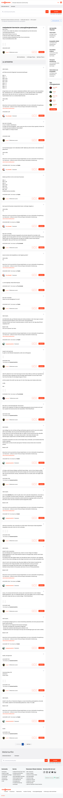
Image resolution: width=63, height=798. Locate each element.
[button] (43, 28)
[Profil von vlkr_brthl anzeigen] (53, 52)
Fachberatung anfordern (18, 773)
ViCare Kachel (52, 32)
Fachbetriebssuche (17, 774)
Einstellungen (5, 779)
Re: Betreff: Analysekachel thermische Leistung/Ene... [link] (14, 21)
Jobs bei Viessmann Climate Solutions (34, 784)
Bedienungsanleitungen (18, 778)
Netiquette (4, 771)
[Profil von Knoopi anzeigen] (52, 42)
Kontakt (6, 791)
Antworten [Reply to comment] (41, 115)
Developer (13, 6)
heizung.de (15, 784)
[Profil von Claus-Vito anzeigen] (55, 95)
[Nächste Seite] (29, 744)
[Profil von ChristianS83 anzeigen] (53, 63)
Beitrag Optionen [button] (55, 20)
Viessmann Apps (30, 778)
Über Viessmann (30, 771)
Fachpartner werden (31, 781)
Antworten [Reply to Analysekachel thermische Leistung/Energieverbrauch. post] (41, 52)
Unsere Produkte (30, 773)
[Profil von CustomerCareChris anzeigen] (10, 344)
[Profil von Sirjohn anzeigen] (7, 52)
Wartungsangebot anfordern (19, 776)
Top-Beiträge (4, 776)
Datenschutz (19, 791)
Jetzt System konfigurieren (8, 108)
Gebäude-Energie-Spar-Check (19, 771)
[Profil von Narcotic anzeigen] (7, 398)
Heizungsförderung (17, 779)
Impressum (12, 791)
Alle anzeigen (53, 109)
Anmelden (61, 2)
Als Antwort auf (15, 165)
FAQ (58, 2)
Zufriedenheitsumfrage (7, 774)
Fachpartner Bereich (31, 779)
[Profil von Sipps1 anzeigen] (52, 34)
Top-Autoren (4, 778)
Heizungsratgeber (30, 776)
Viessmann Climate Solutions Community (10, 19)
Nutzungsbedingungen (37, 791)
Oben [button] (4, 795)
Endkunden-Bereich (5, 6)
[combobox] (25, 11)
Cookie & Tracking (27, 791)
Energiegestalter (16, 781)
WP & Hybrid (33, 19)
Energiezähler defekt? (54, 41)
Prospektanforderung (17, 782)
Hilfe (3, 781)
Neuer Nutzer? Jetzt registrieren (56, 13)
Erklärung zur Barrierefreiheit (50, 791)
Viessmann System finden (32, 774)
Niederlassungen (30, 782)
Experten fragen (5, 773)
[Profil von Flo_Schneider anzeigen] (9, 116)
